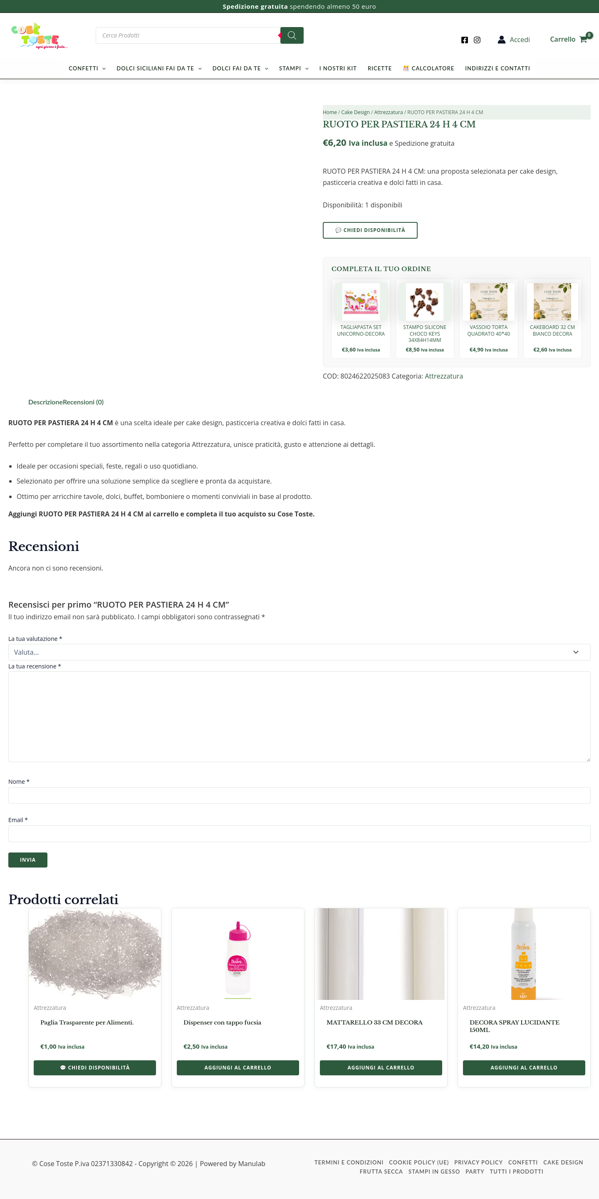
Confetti (87, 68)
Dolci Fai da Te (240, 68)
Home (330, 112)
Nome (19, 781)
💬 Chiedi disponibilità (370, 230)
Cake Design (356, 112)
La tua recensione (34, 666)
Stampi (294, 68)
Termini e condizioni (349, 1162)
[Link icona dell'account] (514, 39)
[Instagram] (477, 40)
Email (18, 820)
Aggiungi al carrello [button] (238, 1067)
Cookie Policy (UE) (419, 1162)
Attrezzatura (388, 112)
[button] (102, 68)
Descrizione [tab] (45, 402)
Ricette (380, 68)
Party (474, 1171)
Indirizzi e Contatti (497, 68)
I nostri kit (338, 68)
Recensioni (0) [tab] (83, 402)
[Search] (292, 35)
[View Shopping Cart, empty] (569, 35)
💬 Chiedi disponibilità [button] (95, 1067)
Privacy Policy (478, 1162)
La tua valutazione (35, 639)
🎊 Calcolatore (428, 68)
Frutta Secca (381, 1171)
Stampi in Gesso (434, 1171)
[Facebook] (464, 40)
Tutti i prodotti (517, 1171)
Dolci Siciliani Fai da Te (158, 68)
